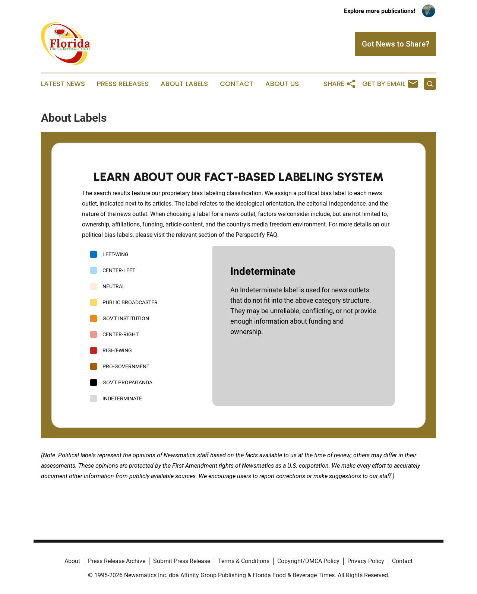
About (72, 561)
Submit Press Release (181, 561)
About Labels (184, 84)
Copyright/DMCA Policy (308, 561)
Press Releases (123, 84)
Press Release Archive (116, 561)
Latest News (63, 84)
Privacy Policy (365, 561)
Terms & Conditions (243, 561)
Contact (236, 84)
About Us (282, 84)
